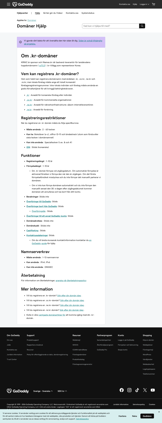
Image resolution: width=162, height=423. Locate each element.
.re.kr (29, 109)
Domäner (31, 20)
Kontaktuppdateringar (37, 235)
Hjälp (37, 13)
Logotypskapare (149, 369)
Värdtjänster (147, 359)
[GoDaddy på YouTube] (152, 392)
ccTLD (42, 65)
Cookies (152, 404)
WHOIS (75, 345)
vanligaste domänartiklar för (52, 315)
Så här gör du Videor (53, 13)
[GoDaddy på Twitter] (145, 392)
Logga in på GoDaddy (126, 340)
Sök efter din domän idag (69, 295)
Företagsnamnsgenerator (82, 364)
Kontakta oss (72, 13)
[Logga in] (145, 4)
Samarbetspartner (104, 340)
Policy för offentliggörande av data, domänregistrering (47, 354)
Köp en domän (148, 340)
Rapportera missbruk (35, 345)
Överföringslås (38, 211)
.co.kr (29, 100)
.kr (27, 95)
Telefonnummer (149, 374)
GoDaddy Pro (102, 350)
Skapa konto (122, 350)
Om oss (10, 340)
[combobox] (110, 26)
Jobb (9, 345)
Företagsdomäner (79, 354)
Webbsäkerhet (148, 364)
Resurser (30, 350)
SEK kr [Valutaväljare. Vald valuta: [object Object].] (63, 391)
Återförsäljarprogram (105, 345)
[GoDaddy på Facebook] (121, 392)
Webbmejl (76, 340)
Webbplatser (148, 345)
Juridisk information (14, 354)
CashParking (32, 230)
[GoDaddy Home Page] (18, 391)
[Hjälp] (135, 4)
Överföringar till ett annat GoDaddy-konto (46, 216)
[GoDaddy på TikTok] (137, 392)
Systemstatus (88, 13)
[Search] (142, 26)
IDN (28, 147)
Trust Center (12, 359)
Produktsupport (33, 340)
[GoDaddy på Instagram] (129, 392)
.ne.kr (29, 105)
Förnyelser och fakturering (128, 345)
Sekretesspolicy (139, 404)
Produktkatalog (78, 359)
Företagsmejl (148, 350)
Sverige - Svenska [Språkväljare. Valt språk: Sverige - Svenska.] (43, 391)
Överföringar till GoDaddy (38, 201)
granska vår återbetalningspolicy (71, 280)
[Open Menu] (7, 4)
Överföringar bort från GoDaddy (41, 206)
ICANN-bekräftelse (80, 350)
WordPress (147, 354)
